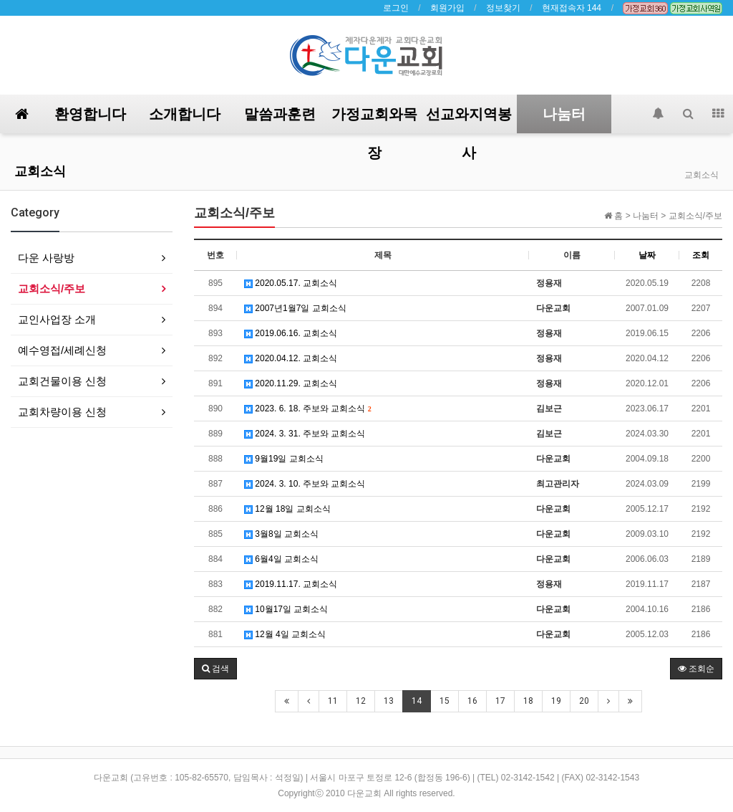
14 (417, 701)
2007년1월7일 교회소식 (295, 308)
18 (528, 701)
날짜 (647, 255)
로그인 (396, 8)
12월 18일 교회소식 (287, 509)
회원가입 (447, 8)
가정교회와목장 (374, 119)
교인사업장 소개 (57, 319)
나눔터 (564, 114)
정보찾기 (503, 8)
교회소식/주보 (51, 288)
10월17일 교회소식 (286, 609)
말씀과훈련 (280, 114)
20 (584, 701)
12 (361, 701)
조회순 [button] (696, 669)
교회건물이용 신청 (62, 381)
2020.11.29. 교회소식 (290, 383)
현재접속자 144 (571, 8)
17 (500, 701)
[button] (215, 668)
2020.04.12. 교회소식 (290, 358)
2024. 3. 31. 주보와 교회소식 (304, 434)
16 (472, 701)
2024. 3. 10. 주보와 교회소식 (304, 484)
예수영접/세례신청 (62, 350)
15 (445, 701)
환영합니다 (90, 114)
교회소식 (40, 170)
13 (389, 701)
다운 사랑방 (46, 258)
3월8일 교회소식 (281, 534)
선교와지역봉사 (469, 119)
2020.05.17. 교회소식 (290, 283)
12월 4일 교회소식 (285, 634)
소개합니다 (184, 114)
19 (556, 701)
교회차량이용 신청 (62, 412)
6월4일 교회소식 (281, 559)
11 (333, 701)
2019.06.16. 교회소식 (290, 333)
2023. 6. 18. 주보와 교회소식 (308, 408)
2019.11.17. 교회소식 (290, 584)
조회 (700, 255)
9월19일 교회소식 (284, 459)
